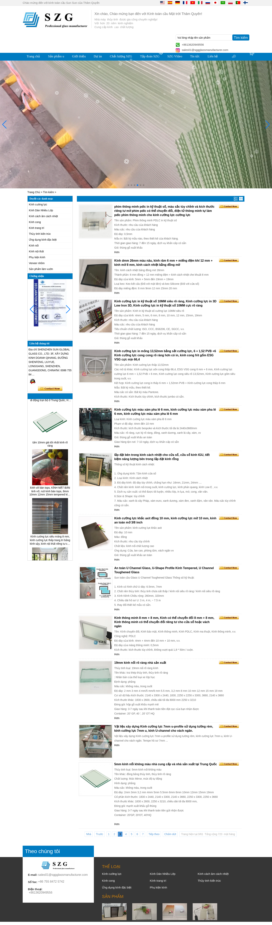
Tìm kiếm (48, 192)
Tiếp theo (153, 834)
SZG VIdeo (174, 56)
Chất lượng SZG (121, 56)
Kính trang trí (36, 227)
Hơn (117, 252)
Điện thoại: (35, 889)
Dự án (98, 56)
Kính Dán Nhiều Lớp (41, 210)
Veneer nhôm (37, 263)
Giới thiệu (79, 56)
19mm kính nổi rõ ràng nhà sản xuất (140, 662)
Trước (99, 834)
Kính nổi (34, 245)
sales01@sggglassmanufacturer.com (205, 49)
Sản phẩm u (56, 56)
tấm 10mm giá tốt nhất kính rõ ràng (50, 445)
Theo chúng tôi (42, 851)
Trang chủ (33, 56)
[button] (128, 185)
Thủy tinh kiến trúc (40, 233)
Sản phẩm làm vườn (41, 269)
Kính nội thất (36, 251)
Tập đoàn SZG (149, 56)
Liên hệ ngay (50, 388)
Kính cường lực (38, 204)
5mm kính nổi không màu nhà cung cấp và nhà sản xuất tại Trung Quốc (165, 764)
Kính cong (35, 222)
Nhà (88, 834)
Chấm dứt (170, 834)
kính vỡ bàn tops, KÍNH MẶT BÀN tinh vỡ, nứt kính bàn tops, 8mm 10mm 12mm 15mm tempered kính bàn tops (50, 493)
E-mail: (32, 874)
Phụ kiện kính (37, 257)
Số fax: (32, 882)
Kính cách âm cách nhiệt (43, 216)
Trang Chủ (33, 192)
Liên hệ (213, 56)
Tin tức (195, 56)
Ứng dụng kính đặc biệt (43, 239)
